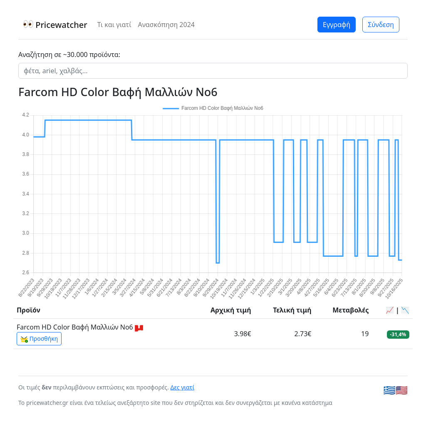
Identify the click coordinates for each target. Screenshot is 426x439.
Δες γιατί (183, 387)
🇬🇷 (390, 390)
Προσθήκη (39, 339)
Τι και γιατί (114, 24)
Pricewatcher (55, 24)
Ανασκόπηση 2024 (166, 24)
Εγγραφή (336, 24)
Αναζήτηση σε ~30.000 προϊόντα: (69, 54)
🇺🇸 (402, 390)
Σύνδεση (381, 24)
